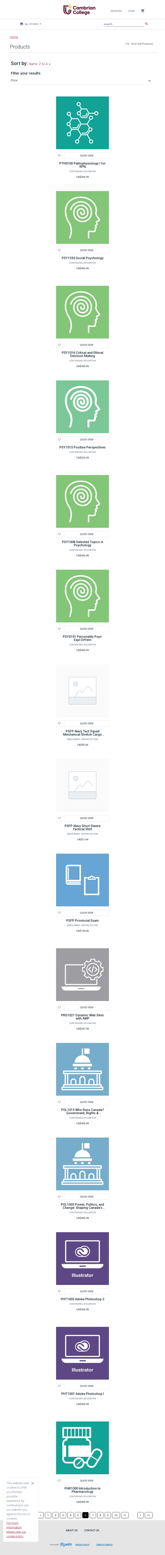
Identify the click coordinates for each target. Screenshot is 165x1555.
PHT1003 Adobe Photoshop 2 (82, 1299)
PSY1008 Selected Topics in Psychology (82, 543)
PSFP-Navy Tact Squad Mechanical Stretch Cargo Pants (82, 734)
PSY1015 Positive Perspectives (83, 447)
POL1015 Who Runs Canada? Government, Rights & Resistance (82, 1113)
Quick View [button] (86, 155)
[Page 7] (93, 1515)
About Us (72, 1530)
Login (131, 11)
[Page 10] (116, 1515)
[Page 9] (108, 1515)
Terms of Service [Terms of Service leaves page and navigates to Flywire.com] (104, 1545)
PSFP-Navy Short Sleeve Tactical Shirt (82, 827)
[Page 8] (100, 1515)
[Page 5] (78, 1515)
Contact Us (91, 1530)
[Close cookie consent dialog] (32, 1483)
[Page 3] (63, 1515)
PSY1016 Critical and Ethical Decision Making (82, 354)
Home (14, 37)
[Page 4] (70, 1515)
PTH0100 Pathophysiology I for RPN (82, 165)
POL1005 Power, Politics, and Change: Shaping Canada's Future (82, 1208)
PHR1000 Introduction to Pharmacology (83, 1490)
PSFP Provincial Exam (82, 920)
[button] (81, 80)
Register (116, 11)
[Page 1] (48, 1515)
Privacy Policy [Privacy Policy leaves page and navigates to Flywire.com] (82, 1545)
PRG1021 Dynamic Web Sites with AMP (82, 1016)
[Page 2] (55, 1515)
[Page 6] (85, 1515)
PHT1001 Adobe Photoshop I (82, 1394)
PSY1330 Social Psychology (82, 258)
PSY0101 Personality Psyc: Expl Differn (82, 638)
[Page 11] (125, 1515)
